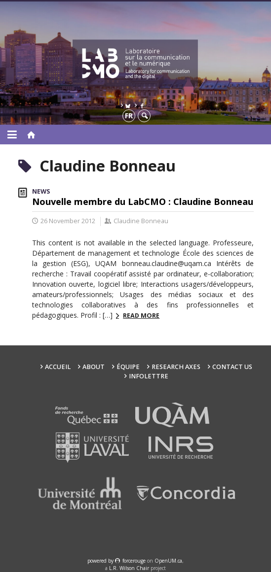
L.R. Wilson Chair (129, 568)
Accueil (58, 367)
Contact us (232, 367)
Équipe (128, 367)
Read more (141, 315)
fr (129, 115)
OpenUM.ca (168, 560)
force (134, 560)
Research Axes (176, 367)
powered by (101, 560)
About (93, 367)
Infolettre (148, 376)
